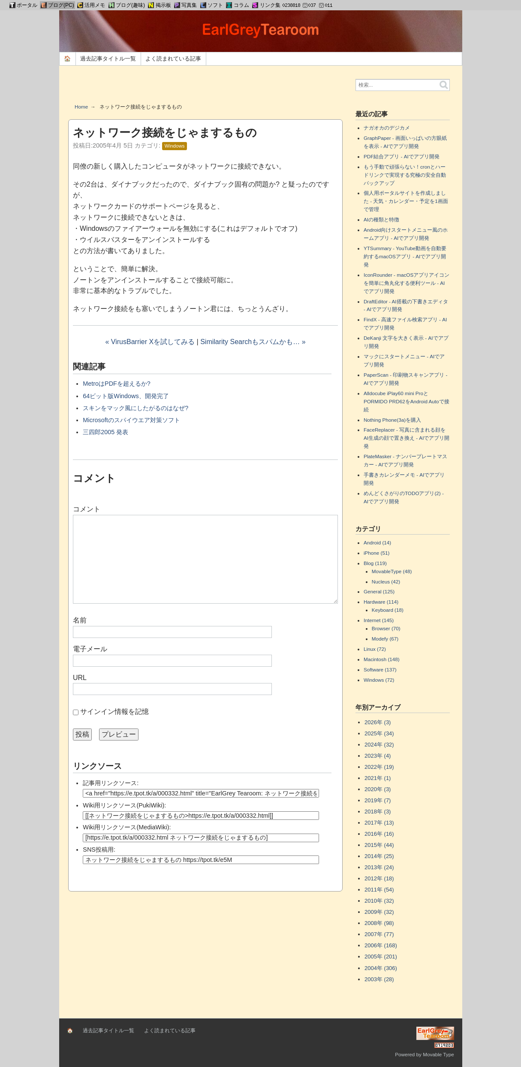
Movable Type (438, 1054)
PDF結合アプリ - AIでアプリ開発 (402, 156)
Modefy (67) (385, 638)
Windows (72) (379, 680)
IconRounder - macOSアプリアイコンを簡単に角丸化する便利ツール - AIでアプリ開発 (406, 283)
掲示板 (163, 5)
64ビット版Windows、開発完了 (126, 396)
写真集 (189, 5)
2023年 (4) (377, 756)
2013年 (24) (379, 867)
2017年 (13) (379, 822)
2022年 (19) (379, 767)
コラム (241, 5)
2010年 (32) (379, 901)
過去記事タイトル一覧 (108, 58)
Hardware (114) (381, 602)
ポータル (27, 5)
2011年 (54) (379, 889)
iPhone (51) (376, 553)
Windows (175, 145)
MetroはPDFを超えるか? (117, 383)
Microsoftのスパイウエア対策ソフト (131, 420)
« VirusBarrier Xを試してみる (150, 341)
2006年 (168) (380, 945)
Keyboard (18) (388, 610)
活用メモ (94, 5)
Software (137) (380, 669)
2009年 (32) (379, 912)
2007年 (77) (379, 934)
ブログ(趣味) (130, 5)
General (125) (379, 591)
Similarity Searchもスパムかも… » (252, 341)
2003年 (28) (379, 979)
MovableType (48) (392, 571)
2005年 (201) (380, 956)
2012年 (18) (379, 878)
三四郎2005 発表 (105, 432)
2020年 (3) (377, 789)
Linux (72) (375, 649)
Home (81, 106)
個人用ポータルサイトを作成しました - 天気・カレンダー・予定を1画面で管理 (406, 201)
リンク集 (270, 5)
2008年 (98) (379, 923)
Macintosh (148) (382, 659)
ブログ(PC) (61, 5)
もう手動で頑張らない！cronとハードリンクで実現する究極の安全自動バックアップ (405, 175)
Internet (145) (379, 620)
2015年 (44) (379, 845)
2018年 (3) (377, 811)
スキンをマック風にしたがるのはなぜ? (135, 408)
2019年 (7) (377, 800)
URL (80, 677)
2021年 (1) (377, 778)
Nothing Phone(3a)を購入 (392, 420)
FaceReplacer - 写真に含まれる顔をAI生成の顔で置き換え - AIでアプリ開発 (406, 438)
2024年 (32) (379, 744)
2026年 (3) (377, 722)
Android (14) (377, 542)
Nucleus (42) (386, 581)
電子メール (90, 649)
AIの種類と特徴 (381, 219)
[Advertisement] (205, 87)
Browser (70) (386, 628)
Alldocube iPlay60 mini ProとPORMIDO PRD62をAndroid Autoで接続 (406, 401)
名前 (80, 620)
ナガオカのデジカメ (387, 127)
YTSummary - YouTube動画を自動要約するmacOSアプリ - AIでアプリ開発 (405, 256)
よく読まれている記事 (173, 58)
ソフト (215, 5)
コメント (86, 509)
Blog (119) (375, 563)
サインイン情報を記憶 (114, 711)
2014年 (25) (379, 856)
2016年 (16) (379, 834)
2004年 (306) (380, 968)
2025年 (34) (379, 733)
